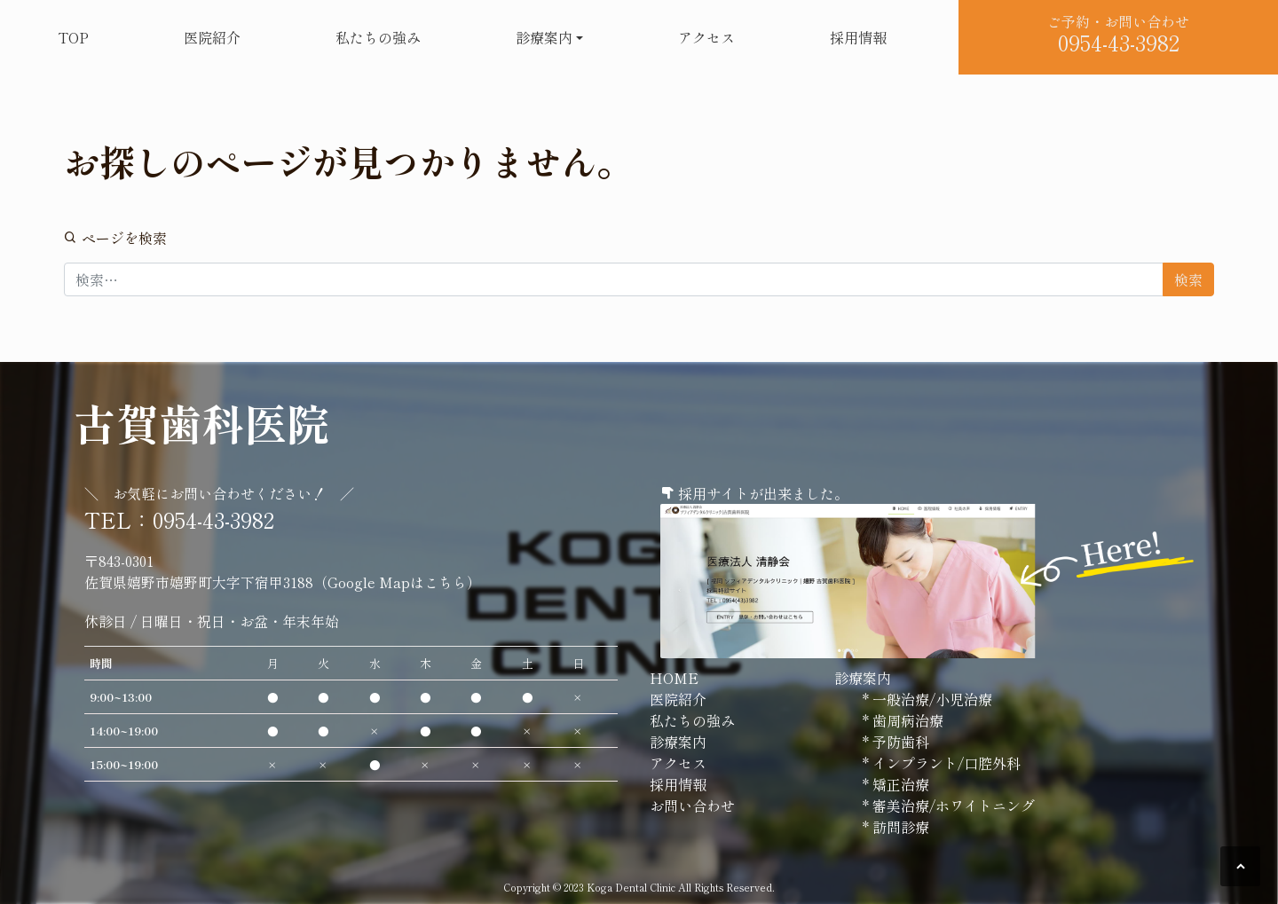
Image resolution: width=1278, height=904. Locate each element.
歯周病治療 (906, 720)
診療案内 (544, 37)
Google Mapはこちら (397, 582)
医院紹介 (212, 37)
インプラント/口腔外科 (945, 763)
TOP (73, 37)
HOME (674, 677)
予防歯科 (899, 741)
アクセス (706, 37)
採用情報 (858, 37)
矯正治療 (899, 784)
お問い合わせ (692, 805)
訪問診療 (899, 826)
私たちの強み (378, 37)
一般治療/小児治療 (930, 699)
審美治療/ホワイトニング (952, 805)
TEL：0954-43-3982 (179, 519)
